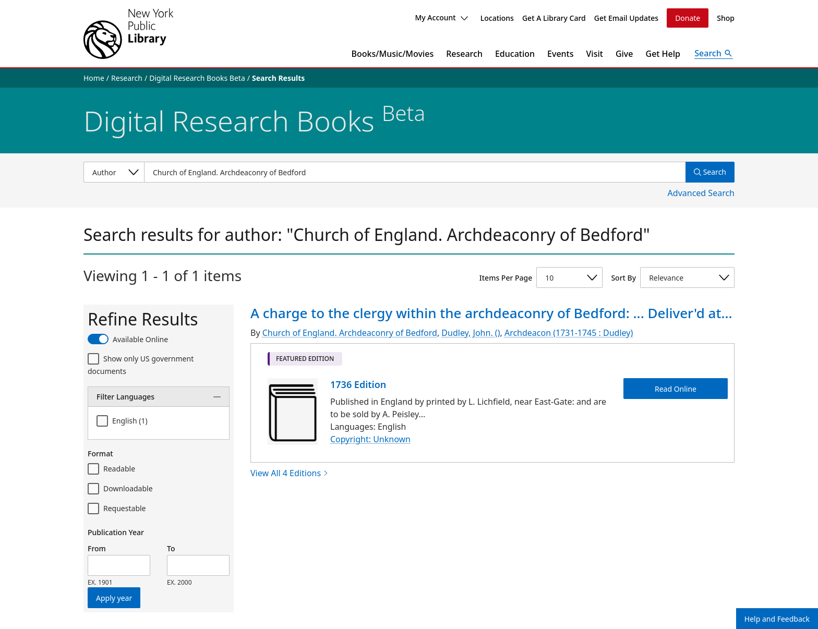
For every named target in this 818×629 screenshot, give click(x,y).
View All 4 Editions (289, 473)
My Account (441, 17)
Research (464, 53)
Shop (726, 18)
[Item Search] (414, 172)
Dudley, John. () (470, 332)
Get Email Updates (626, 18)
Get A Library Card (554, 18)
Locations (497, 18)
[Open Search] (714, 54)
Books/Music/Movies (393, 53)
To (171, 548)
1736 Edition (358, 384)
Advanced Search (701, 193)
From (97, 548)
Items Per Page (505, 278)
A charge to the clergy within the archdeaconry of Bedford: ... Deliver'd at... (491, 313)
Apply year (114, 598)
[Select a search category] (113, 172)
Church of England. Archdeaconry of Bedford (349, 332)
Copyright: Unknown (370, 439)
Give (624, 53)
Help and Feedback (777, 619)
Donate (687, 18)
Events (560, 53)
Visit (594, 53)
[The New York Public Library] (128, 33)
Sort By (623, 278)
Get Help (663, 53)
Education (515, 53)
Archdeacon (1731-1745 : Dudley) (568, 332)
